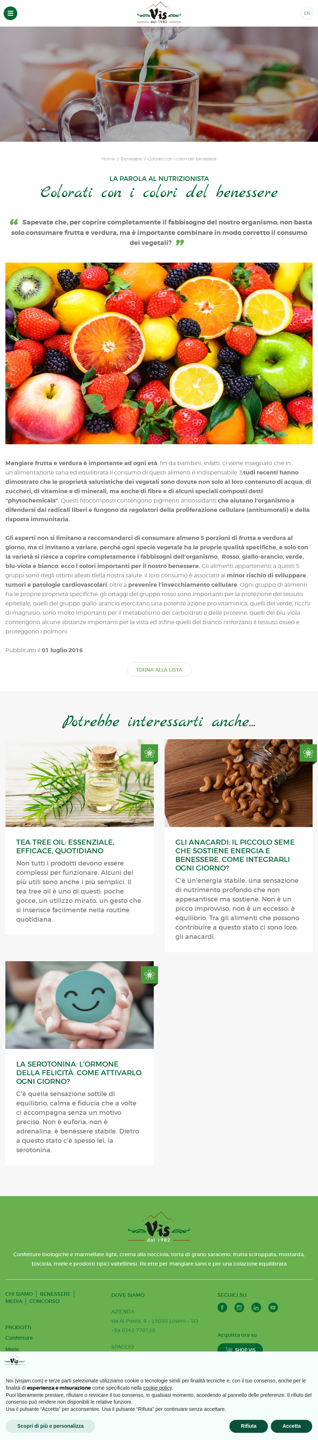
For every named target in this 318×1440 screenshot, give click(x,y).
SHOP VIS (240, 1350)
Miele (12, 1349)
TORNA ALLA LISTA (159, 670)
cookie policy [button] (157, 1388)
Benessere (131, 159)
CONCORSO (44, 1301)
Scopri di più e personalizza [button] (50, 1426)
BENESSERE (55, 1294)
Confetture (19, 1338)
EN (307, 13)
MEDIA (13, 1301)
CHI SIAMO (19, 1294)
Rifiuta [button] (249, 1426)
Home (108, 159)
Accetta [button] (291, 1426)
